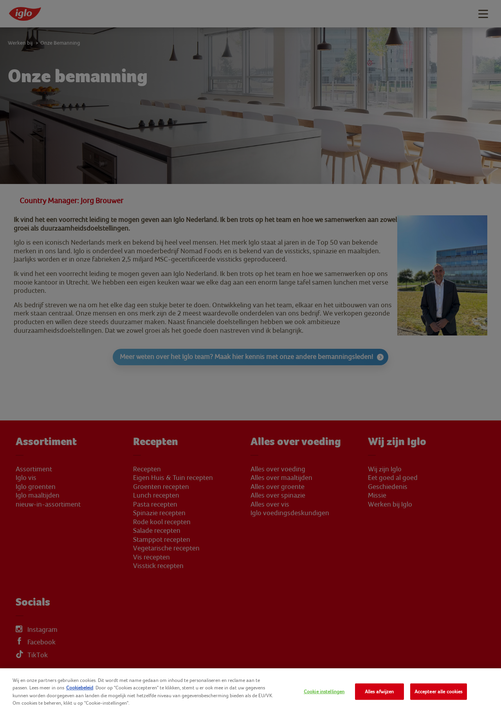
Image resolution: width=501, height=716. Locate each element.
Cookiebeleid (79, 688)
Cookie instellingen (324, 691)
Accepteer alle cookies (438, 691)
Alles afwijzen (379, 691)
